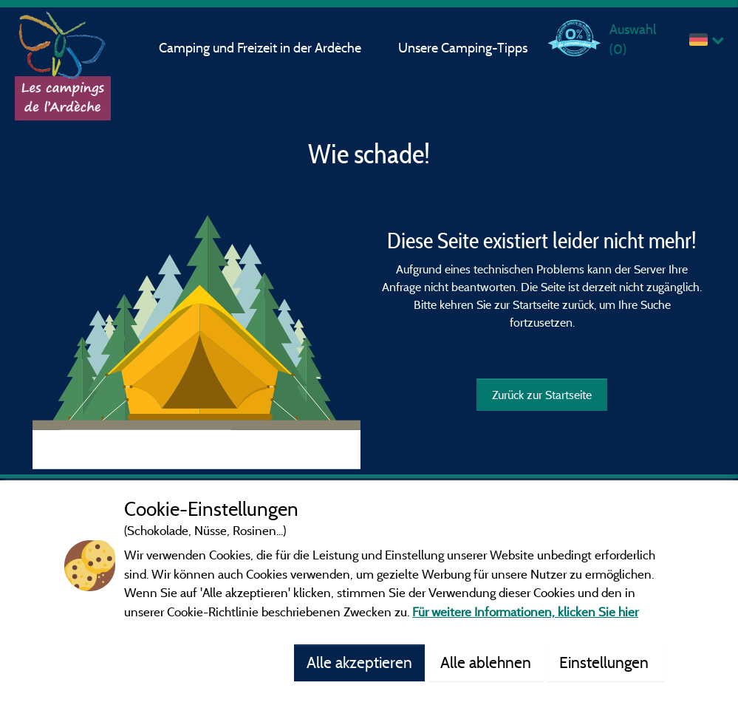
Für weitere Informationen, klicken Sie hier (525, 611)
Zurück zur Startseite (542, 394)
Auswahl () (632, 39)
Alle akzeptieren (359, 662)
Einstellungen (605, 662)
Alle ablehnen (485, 662)
